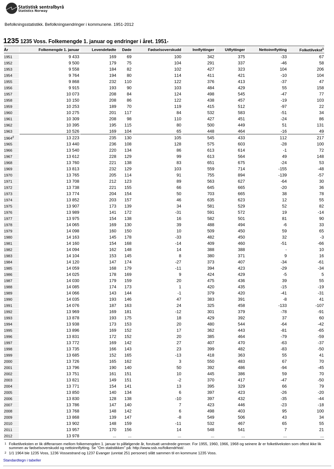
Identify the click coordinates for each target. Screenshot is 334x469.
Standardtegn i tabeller (22, 460)
